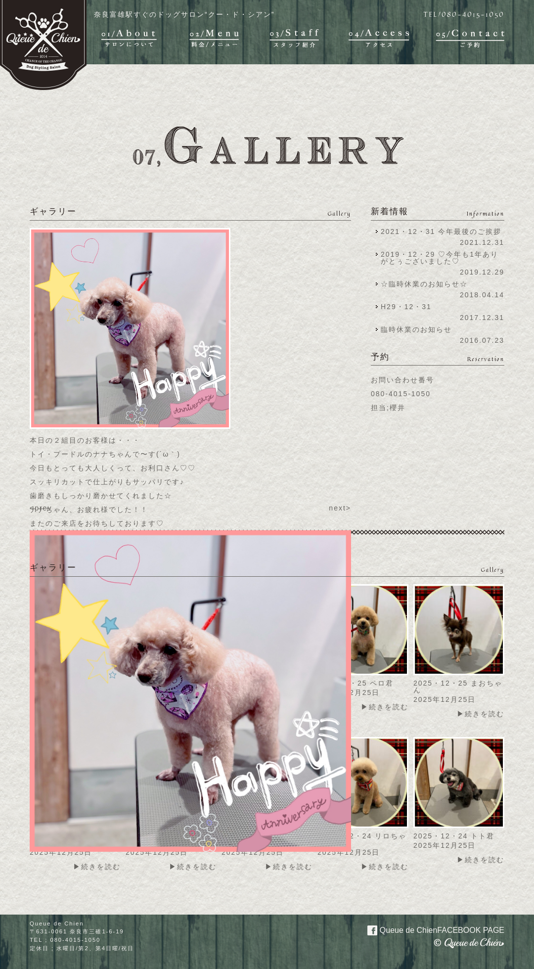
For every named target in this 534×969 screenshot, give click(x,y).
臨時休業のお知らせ (416, 329)
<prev (41, 508)
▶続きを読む (384, 707)
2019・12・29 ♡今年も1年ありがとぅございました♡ (439, 257)
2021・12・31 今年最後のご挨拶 (441, 231)
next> (340, 508)
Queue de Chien (430, 929)
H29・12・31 (409, 307)
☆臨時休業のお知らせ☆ (424, 284)
